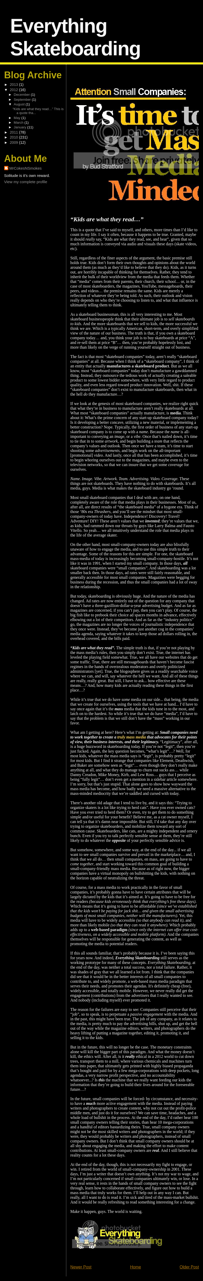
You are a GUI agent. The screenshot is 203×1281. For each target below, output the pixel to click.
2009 (14, 142)
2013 (14, 84)
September (23, 100)
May (17, 118)
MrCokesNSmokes (25, 168)
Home (135, 1267)
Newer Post (80, 1267)
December (22, 95)
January (20, 127)
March (19, 122)
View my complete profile (25, 182)
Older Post (189, 1267)
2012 (14, 90)
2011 (14, 132)
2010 (14, 137)
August (20, 104)
